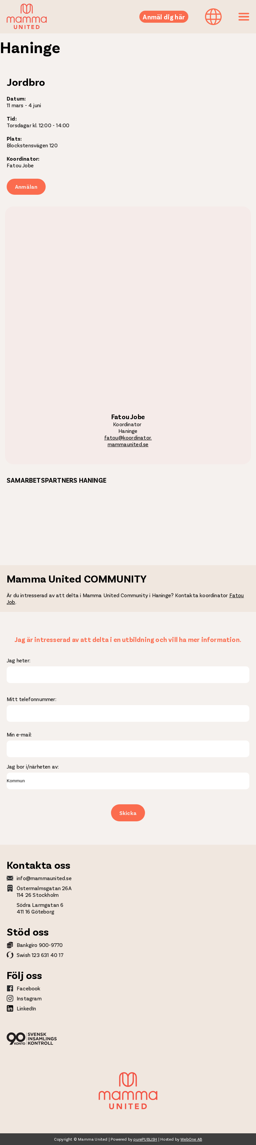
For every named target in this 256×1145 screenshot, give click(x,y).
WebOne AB (191, 1139)
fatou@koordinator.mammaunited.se (128, 440)
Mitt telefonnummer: (31, 699)
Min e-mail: (19, 734)
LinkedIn (26, 1008)
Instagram (29, 998)
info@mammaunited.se (44, 878)
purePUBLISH (145, 1139)
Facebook (29, 988)
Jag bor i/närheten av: (33, 766)
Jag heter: (18, 660)
